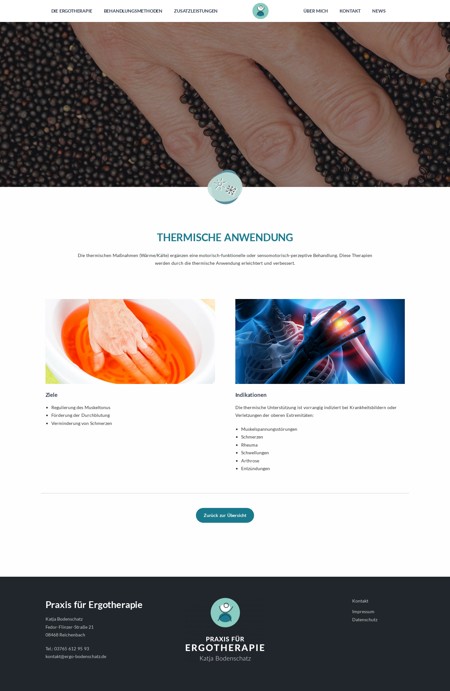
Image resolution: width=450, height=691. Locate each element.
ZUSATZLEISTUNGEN (196, 11)
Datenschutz (364, 619)
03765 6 (62, 648)
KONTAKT (350, 11)
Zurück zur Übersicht (225, 515)
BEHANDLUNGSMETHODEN (133, 11)
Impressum (363, 611)
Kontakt (360, 600)
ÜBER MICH (315, 11)
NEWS (378, 11)
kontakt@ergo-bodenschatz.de (76, 656)
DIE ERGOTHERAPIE (71, 11)
